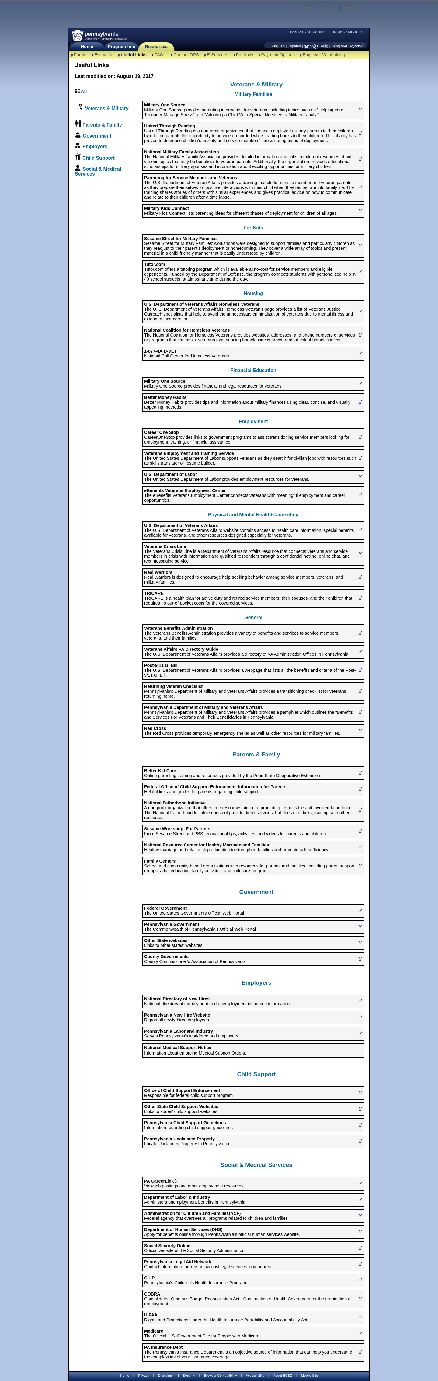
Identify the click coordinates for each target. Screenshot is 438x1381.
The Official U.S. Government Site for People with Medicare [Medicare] (201, 1333)
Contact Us (352, 7)
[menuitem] (309, 31)
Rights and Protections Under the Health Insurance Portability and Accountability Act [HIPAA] (225, 1317)
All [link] (84, 91)
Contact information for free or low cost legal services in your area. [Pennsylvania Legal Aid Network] (208, 1264)
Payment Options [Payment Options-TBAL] (277, 54)
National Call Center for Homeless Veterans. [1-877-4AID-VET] (187, 353)
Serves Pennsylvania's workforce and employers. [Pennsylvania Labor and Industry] (191, 1033)
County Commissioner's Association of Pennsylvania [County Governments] (195, 959)
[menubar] (309, 31)
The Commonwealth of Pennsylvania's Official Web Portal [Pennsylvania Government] (200, 927)
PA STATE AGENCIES (307, 31)
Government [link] (97, 135)
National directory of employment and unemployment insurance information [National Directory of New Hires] (217, 1001)
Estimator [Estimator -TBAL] (103, 54)
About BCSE (282, 1375)
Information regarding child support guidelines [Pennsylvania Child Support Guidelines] (188, 1125)
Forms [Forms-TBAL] (80, 54)
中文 (324, 46)
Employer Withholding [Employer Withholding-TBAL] (324, 54)
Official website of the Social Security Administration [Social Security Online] (194, 1248)
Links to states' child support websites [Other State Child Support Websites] (181, 1109)
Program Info (122, 46)
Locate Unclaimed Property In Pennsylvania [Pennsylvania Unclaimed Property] (186, 1141)
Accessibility (255, 1375)
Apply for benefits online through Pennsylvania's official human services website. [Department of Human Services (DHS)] (222, 1232)
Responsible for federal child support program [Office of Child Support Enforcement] (188, 1093)
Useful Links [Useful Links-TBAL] (134, 54)
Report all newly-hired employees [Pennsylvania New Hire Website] (177, 1017)
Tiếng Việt (339, 46)
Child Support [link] (98, 158)
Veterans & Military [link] (106, 108)
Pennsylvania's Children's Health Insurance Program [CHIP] (195, 1280)
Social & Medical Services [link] (98, 171)
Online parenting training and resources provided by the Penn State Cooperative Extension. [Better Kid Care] (232, 773)
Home (87, 46)
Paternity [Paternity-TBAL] (244, 54)
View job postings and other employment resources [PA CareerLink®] (193, 1183)
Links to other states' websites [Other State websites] (173, 943)
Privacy (143, 1375)
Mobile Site (309, 1375)
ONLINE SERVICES (347, 31)
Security (189, 1375)
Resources (156, 46)
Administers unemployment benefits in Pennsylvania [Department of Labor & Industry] (194, 1200)
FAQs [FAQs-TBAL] (160, 54)
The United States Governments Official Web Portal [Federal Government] (194, 910)
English (278, 46)
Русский (357, 46)
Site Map (328, 7)
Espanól (294, 46)
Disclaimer (166, 1375)
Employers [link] (94, 146)
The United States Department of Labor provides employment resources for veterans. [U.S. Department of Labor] (226, 477)
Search (307, 7)
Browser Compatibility (220, 1375)
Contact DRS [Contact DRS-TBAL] (186, 54)
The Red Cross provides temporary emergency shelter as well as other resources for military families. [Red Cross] (242, 731)
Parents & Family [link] (102, 124)
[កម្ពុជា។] (311, 46)
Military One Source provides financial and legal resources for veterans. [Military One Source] (213, 384)
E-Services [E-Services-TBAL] (217, 54)
